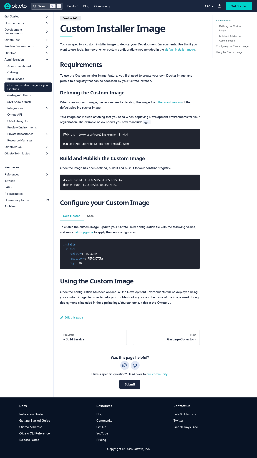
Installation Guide (31, 414)
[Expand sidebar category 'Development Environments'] (47, 31)
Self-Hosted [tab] (71, 216)
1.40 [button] (208, 6)
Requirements (223, 20)
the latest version (170, 102)
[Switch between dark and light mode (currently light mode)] (219, 6)
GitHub (101, 427)
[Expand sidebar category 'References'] (47, 174)
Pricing (101, 440)
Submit (130, 384)
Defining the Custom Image (230, 28)
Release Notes (29, 440)
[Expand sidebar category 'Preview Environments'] (47, 47)
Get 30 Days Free (185, 427)
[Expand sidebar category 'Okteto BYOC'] (47, 147)
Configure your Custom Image (232, 46)
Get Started (239, 6)
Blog (86, 6)
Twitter (178, 420)
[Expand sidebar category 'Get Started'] (47, 17)
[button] (27, 23)
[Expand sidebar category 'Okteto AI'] (47, 53)
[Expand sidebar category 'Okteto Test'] (47, 40)
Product (72, 6)
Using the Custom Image (229, 52)
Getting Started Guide (34, 420)
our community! (157, 374)
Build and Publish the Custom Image (230, 38)
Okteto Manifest (30, 427)
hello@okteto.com (185, 414)
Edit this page (71, 317)
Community (102, 6)
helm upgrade (83, 232)
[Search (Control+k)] (46, 6)
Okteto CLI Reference (34, 433)
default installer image (180, 49)
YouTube (102, 433)
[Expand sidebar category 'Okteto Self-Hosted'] (47, 153)
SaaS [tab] (90, 216)
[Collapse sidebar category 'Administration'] (47, 60)
